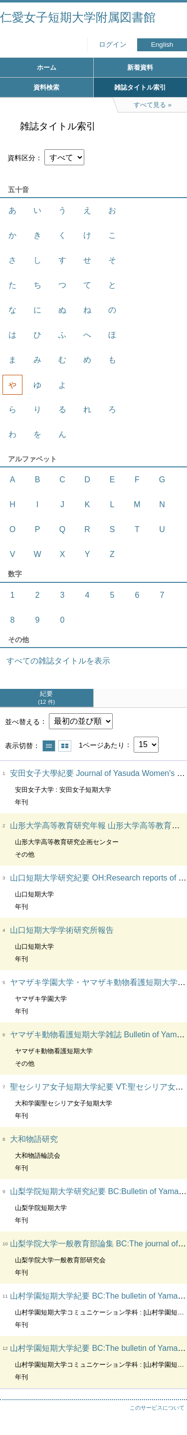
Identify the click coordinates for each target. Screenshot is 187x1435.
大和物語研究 (34, 1139)
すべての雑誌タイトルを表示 (58, 661)
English (162, 44)
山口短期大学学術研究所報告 (62, 930)
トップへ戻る (169, 1407)
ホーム (46, 67)
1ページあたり (102, 745)
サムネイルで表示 (64, 746)
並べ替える (22, 721)
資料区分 (21, 158)
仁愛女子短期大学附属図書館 (78, 17)
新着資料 (140, 67)
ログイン (113, 44)
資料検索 (46, 87)
